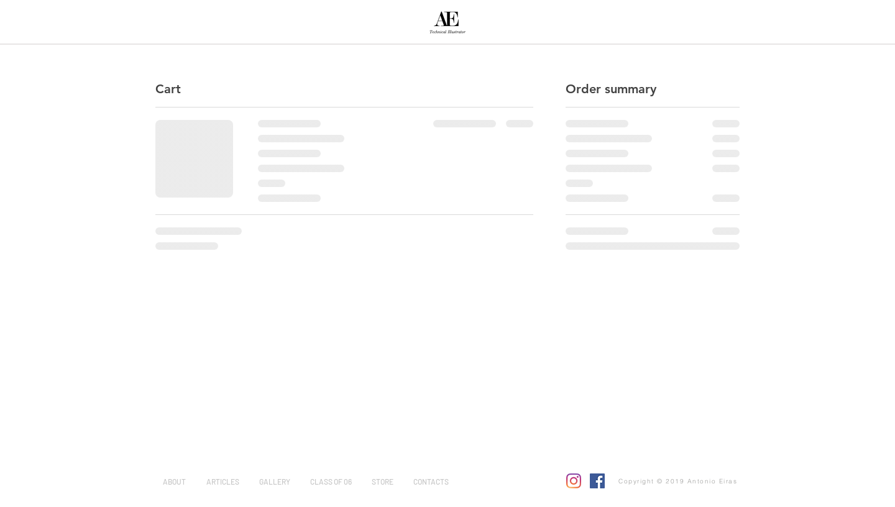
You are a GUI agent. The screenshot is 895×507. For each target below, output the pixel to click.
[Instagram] (573, 480)
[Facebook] (597, 480)
